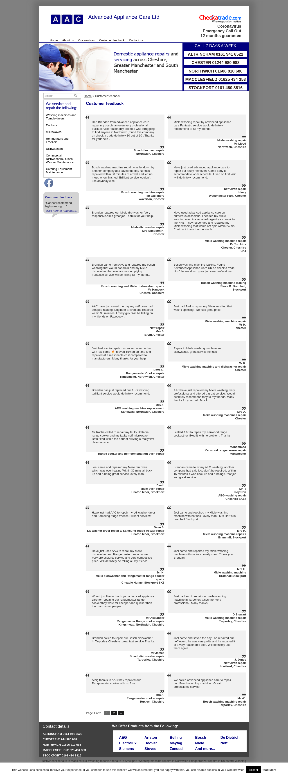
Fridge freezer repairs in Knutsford (211, 761)
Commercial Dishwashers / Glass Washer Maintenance (59, 159)
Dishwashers (54, 148)
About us (68, 40)
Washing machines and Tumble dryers (61, 116)
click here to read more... (62, 210)
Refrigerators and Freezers (57, 140)
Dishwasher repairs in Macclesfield (64, 761)
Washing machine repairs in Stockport (112, 761)
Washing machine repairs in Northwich (163, 761)
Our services (86, 40)
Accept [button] (253, 770)
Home (54, 40)
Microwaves (53, 132)
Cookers (51, 125)
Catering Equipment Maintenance (59, 170)
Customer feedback (112, 40)
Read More (268, 770)
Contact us (136, 40)
